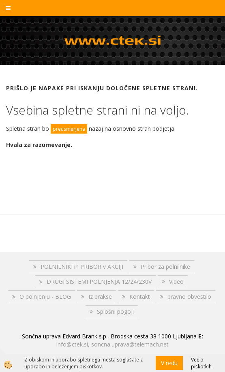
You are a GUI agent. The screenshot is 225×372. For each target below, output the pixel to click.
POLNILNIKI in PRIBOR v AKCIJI (82, 266)
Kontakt (139, 296)
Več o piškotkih (201, 363)
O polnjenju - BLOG (45, 296)
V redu (169, 363)
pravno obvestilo (189, 296)
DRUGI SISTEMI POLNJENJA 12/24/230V (99, 281)
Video (176, 281)
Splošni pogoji (115, 311)
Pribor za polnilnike (165, 266)
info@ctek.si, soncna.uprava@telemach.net (112, 344)
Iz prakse (100, 296)
